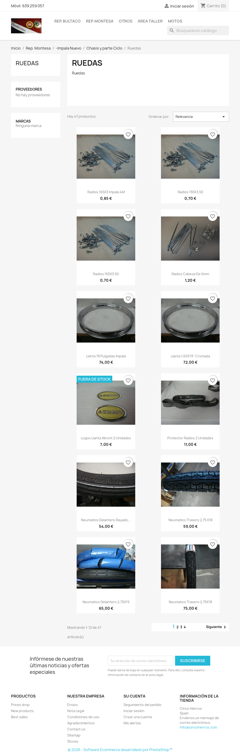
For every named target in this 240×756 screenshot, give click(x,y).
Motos (175, 21)
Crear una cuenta (138, 717)
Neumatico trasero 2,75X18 (190, 602)
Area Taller (150, 21)
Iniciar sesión (134, 711)
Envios (72, 704)
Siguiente (217, 627)
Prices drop (20, 704)
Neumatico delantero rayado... (106, 520)
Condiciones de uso (83, 717)
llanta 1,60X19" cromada (190, 356)
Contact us (76, 729)
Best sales (19, 717)
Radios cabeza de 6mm (190, 274)
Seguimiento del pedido (142, 704)
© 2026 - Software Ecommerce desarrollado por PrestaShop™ (120, 749)
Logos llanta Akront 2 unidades (106, 438)
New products (22, 711)
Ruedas (27, 63)
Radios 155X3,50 (190, 192)
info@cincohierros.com (198, 727)
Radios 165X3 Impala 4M (106, 192)
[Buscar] (198, 30)
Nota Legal (75, 711)
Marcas (23, 121)
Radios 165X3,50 (106, 274)
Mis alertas (132, 723)
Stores (72, 741)
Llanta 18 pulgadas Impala (106, 356)
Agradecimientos (81, 723)
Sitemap (73, 735)
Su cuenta (134, 696)
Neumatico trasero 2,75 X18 (190, 520)
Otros (125, 21)
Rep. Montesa (99, 21)
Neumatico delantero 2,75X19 (105, 602)
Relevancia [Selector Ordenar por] (201, 117)
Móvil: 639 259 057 (27, 5)
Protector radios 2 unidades (190, 438)
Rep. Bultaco (67, 21)
